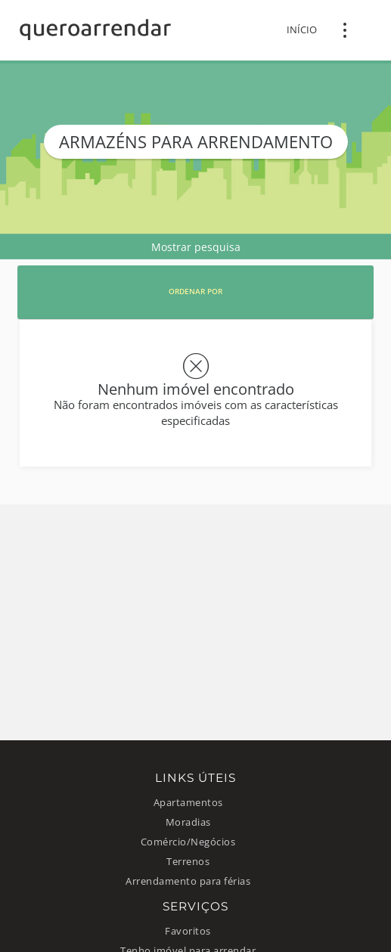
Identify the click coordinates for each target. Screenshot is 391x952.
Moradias (188, 822)
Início (302, 29)
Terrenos (187, 861)
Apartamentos (188, 802)
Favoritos (188, 931)
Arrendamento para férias (188, 881)
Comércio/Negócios (188, 842)
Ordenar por (195, 291)
